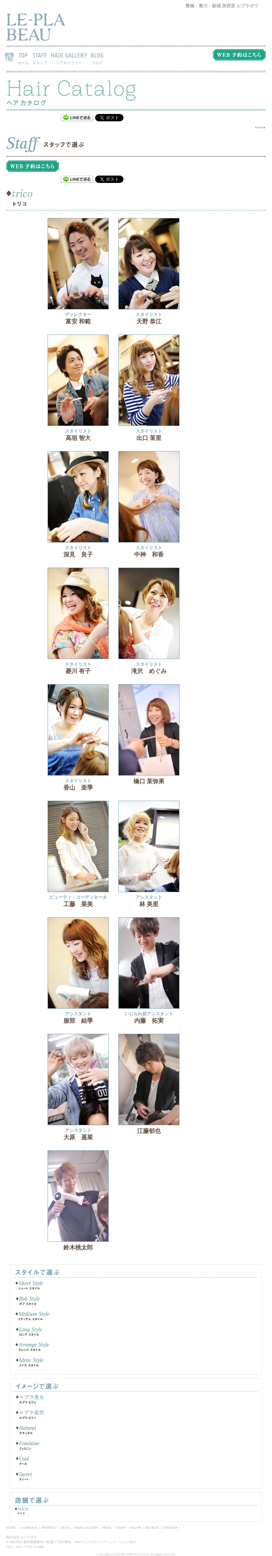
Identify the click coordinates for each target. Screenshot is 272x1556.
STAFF (39, 58)
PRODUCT (49, 1527)
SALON (135, 1527)
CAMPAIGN (28, 1527)
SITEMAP (170, 1527)
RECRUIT (152, 1527)
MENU (107, 1527)
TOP (23, 58)
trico (260, 127)
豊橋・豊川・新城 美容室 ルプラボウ (221, 5)
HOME (11, 1527)
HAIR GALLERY (69, 58)
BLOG (97, 58)
